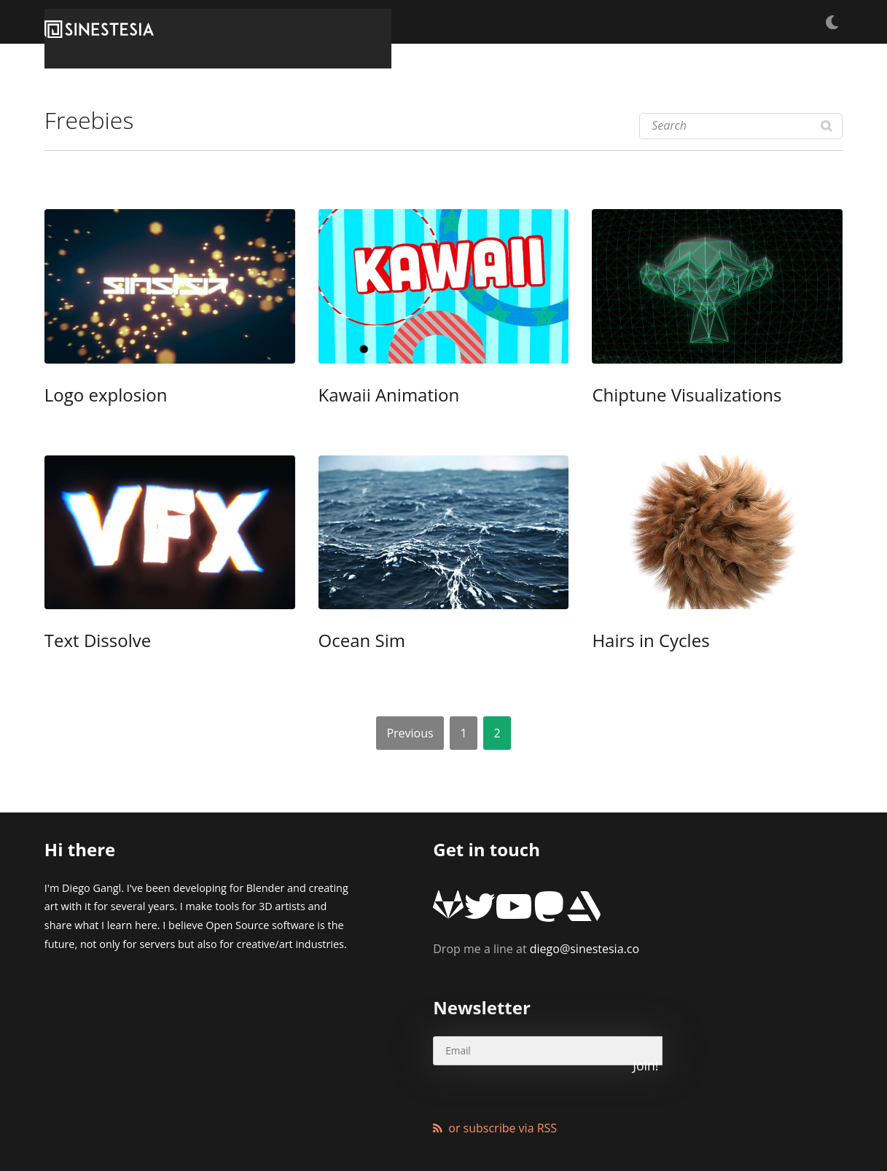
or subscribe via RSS (502, 1058)
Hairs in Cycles (635, 639)
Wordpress (375, 1123)
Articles (693, 22)
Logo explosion (89, 395)
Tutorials (556, 22)
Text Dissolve (83, 639)
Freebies (627, 22)
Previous (409, 729)
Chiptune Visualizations (661, 395)
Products (758, 22)
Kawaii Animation (370, 395)
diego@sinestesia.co (536, 924)
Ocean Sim (351, 639)
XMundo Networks (229, 1123)
